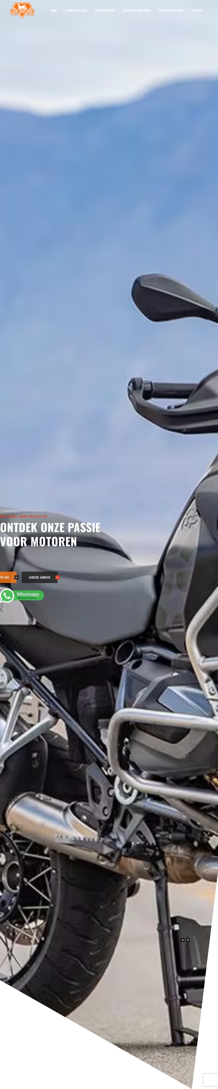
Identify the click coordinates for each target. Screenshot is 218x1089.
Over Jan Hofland (170, 10)
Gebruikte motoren (136, 10)
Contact (197, 10)
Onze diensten (104, 10)
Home (53, 10)
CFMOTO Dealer (76, 10)
